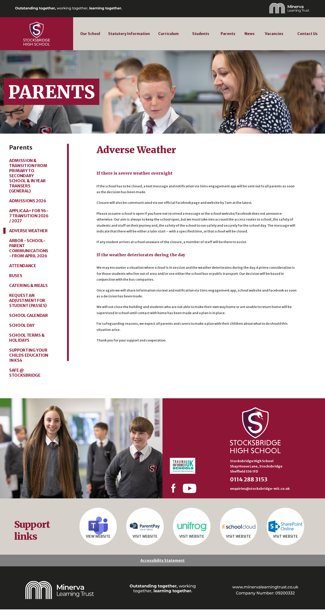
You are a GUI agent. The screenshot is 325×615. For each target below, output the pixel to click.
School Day (21, 325)
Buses (15, 275)
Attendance (22, 265)
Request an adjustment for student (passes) (28, 300)
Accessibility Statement (162, 566)
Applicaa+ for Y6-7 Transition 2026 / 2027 (28, 215)
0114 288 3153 (248, 479)
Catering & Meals (28, 285)
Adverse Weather (28, 230)
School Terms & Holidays (27, 338)
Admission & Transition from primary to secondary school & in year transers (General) (28, 175)
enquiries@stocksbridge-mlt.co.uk (260, 488)
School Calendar (28, 315)
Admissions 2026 (27, 200)
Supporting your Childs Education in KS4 (28, 355)
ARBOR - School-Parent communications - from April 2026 (28, 248)
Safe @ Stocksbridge (24, 373)
